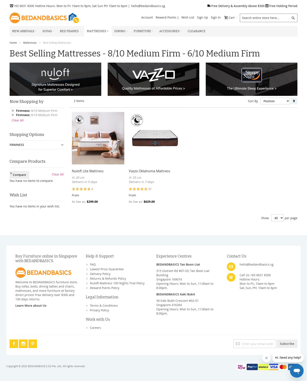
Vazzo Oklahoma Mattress (149, 171)
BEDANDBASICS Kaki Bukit (175, 294)
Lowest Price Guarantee (107, 269)
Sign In (216, 17)
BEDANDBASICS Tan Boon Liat (178, 264)
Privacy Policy (99, 310)
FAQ (93, 264)
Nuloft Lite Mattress (88, 171)
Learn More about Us (30, 305)
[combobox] (268, 18)
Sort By (253, 101)
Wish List (187, 17)
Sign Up (202, 17)
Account (147, 17)
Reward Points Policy (104, 288)
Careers (95, 328)
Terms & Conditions (104, 305)
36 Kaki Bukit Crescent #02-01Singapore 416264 (177, 303)
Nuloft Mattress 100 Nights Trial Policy (117, 283)
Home (13, 42)
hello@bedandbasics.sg (148, 6)
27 (149, 189)
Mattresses (30, 42)
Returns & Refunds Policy (108, 278)
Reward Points (167, 17)
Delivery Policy (100, 274)
